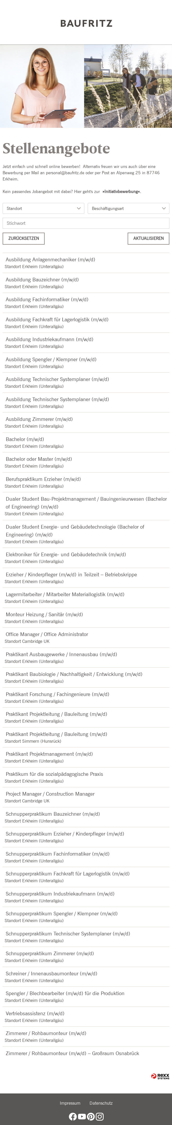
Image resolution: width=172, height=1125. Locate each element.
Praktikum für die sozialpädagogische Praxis (54, 774)
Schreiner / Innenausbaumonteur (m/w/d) (51, 973)
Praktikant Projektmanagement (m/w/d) (49, 754)
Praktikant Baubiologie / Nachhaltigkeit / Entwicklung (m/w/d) (74, 674)
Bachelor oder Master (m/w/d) (39, 459)
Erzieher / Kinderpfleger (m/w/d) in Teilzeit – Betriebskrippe (71, 574)
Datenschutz (101, 1103)
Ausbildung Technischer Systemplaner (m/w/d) (57, 379)
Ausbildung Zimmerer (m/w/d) (39, 419)
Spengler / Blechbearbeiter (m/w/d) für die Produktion (65, 993)
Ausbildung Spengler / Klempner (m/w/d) (51, 359)
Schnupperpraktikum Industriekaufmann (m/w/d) (60, 894)
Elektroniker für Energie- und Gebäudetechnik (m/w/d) (66, 554)
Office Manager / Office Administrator (47, 634)
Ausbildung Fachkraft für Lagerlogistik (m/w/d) (57, 319)
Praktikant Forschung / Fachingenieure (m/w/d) (57, 694)
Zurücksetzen (23, 238)
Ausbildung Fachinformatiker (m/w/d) (47, 299)
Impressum (70, 1103)
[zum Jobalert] (159, 89)
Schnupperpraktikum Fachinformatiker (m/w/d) (58, 854)
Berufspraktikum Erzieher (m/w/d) (43, 479)
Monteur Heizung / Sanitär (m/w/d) (44, 614)
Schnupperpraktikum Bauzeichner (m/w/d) (53, 814)
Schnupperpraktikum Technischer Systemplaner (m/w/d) (68, 933)
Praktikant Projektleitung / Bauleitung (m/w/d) (56, 714)
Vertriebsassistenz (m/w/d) (35, 1013)
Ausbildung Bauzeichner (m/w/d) (42, 279)
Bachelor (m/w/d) (25, 439)
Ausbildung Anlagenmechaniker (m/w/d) (50, 259)
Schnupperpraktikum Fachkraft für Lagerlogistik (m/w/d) (68, 873)
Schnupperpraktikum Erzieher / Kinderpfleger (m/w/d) (65, 834)
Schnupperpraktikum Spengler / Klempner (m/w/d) (62, 913)
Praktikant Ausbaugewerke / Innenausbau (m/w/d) (61, 654)
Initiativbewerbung (121, 191)
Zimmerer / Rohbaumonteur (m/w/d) (46, 1033)
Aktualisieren (148, 238)
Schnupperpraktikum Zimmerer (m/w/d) (50, 953)
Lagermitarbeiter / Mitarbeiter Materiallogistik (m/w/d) (65, 594)
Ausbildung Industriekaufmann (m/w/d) (49, 339)
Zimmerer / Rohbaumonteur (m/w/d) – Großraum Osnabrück (72, 1053)
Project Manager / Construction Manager (50, 794)
